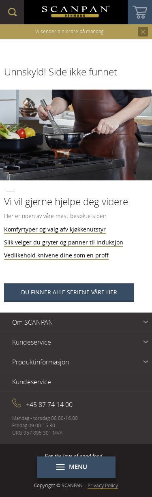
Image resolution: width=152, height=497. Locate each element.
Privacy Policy (103, 485)
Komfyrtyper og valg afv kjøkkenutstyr (55, 229)
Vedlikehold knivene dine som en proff (56, 255)
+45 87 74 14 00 (49, 404)
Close (143, 31)
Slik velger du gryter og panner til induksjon (63, 242)
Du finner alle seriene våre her (69, 292)
